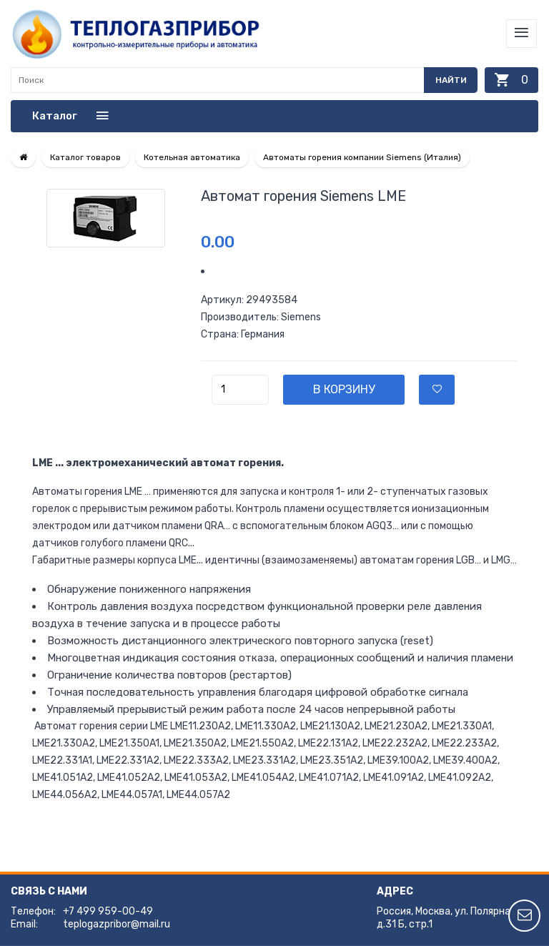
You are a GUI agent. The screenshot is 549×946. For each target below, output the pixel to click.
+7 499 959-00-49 (108, 911)
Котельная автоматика (192, 157)
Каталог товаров (85, 157)
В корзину (344, 389)
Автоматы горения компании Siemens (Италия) (362, 157)
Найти (451, 80)
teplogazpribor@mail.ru (116, 924)
